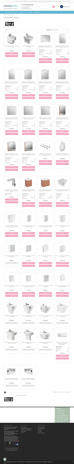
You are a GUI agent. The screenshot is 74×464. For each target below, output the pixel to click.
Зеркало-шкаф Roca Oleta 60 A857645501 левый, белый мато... (28, 82)
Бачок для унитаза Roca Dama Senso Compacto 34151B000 (45, 226)
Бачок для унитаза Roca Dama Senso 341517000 (28, 226)
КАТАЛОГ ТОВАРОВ (13, 12)
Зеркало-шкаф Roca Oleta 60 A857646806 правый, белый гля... (62, 82)
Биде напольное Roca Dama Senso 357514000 (12, 343)
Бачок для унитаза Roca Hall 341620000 (28, 256)
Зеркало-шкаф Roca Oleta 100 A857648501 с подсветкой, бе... (45, 46)
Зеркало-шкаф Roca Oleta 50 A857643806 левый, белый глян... (62, 46)
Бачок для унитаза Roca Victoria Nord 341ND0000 (62, 286)
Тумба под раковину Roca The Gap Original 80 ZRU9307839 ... (45, 190)
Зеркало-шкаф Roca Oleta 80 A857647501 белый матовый (11, 118)
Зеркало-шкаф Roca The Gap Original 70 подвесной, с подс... (11, 154)
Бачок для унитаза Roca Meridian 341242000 (62, 256)
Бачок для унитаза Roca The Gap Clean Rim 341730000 (28, 286)
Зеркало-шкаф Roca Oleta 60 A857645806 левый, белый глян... (45, 82)
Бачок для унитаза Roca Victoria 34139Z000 (45, 286)
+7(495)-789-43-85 (60, 410)
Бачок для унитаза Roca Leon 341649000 (45, 256)
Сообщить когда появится (11, 349)
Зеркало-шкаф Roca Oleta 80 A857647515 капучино (28, 118)
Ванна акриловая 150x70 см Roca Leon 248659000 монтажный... (62, 343)
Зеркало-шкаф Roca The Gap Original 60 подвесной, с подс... (62, 118)
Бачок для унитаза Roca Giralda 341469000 (11, 256)
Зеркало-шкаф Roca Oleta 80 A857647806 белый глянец (45, 118)
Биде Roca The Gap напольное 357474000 (11, 316)
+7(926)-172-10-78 (60, 412)
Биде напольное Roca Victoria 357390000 (28, 343)
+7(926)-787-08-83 (60, 413)
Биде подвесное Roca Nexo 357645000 (28, 46)
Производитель (8, 14)
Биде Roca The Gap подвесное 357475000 (45, 316)
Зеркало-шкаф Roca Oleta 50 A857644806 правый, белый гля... (12, 82)
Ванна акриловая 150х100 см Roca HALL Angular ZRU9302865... (28, 379)
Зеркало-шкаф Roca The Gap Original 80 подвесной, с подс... (28, 154)
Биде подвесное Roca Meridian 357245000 (45, 343)
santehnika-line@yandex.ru (62, 415)
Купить (12, 53)
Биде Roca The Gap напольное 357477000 (28, 316)
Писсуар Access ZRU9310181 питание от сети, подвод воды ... (62, 154)
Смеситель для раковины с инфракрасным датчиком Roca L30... (11, 190)
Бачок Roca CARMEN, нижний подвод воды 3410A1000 (11, 226)
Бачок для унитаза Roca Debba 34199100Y (62, 226)
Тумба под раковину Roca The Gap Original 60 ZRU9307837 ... (28, 190)
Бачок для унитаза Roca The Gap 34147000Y (12, 286)
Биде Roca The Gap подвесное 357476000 (62, 316)
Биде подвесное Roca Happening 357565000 (12, 46)
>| (27, 392)
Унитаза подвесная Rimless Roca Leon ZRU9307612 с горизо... (62, 190)
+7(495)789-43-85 (27, 5)
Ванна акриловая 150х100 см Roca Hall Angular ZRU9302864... (11, 379)
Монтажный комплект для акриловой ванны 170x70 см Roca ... (45, 154)
